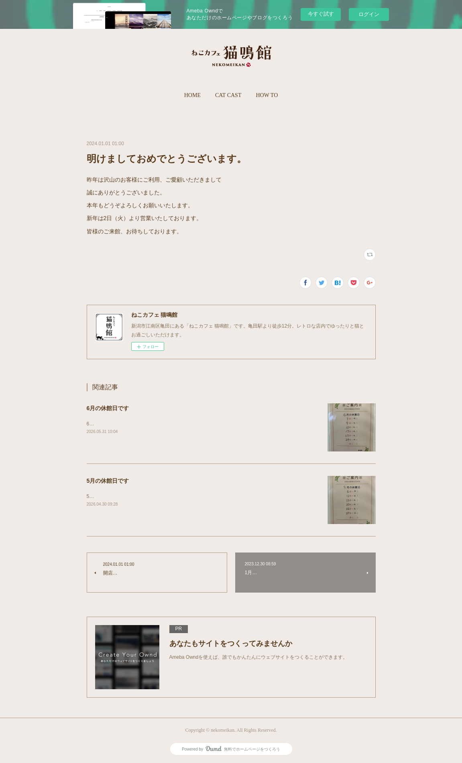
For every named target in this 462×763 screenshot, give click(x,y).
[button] (192, 95)
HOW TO (267, 95)
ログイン (368, 14)
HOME (192, 95)
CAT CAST (228, 95)
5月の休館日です (108, 481)
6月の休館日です (108, 408)
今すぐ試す (321, 14)
